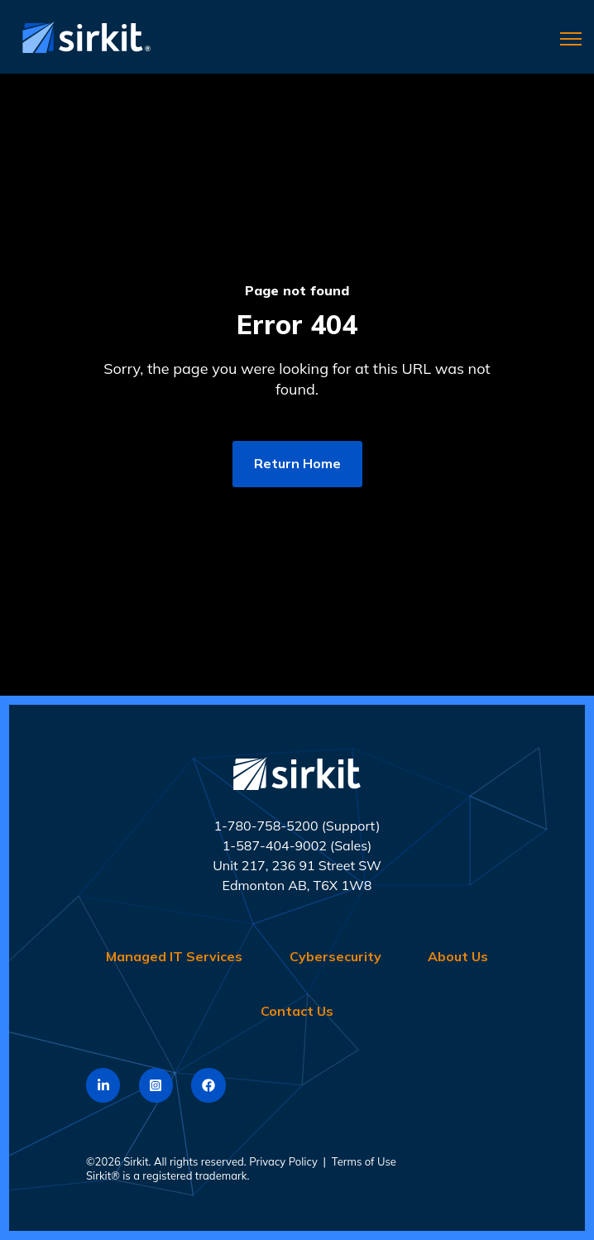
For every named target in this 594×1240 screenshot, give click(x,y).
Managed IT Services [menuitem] (174, 956)
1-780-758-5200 (265, 825)
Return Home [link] (297, 463)
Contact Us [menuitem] (297, 1011)
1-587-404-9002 (275, 845)
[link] (82, 35)
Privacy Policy (283, 1161)
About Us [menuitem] (458, 956)
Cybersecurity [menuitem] (335, 956)
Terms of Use (364, 1161)
